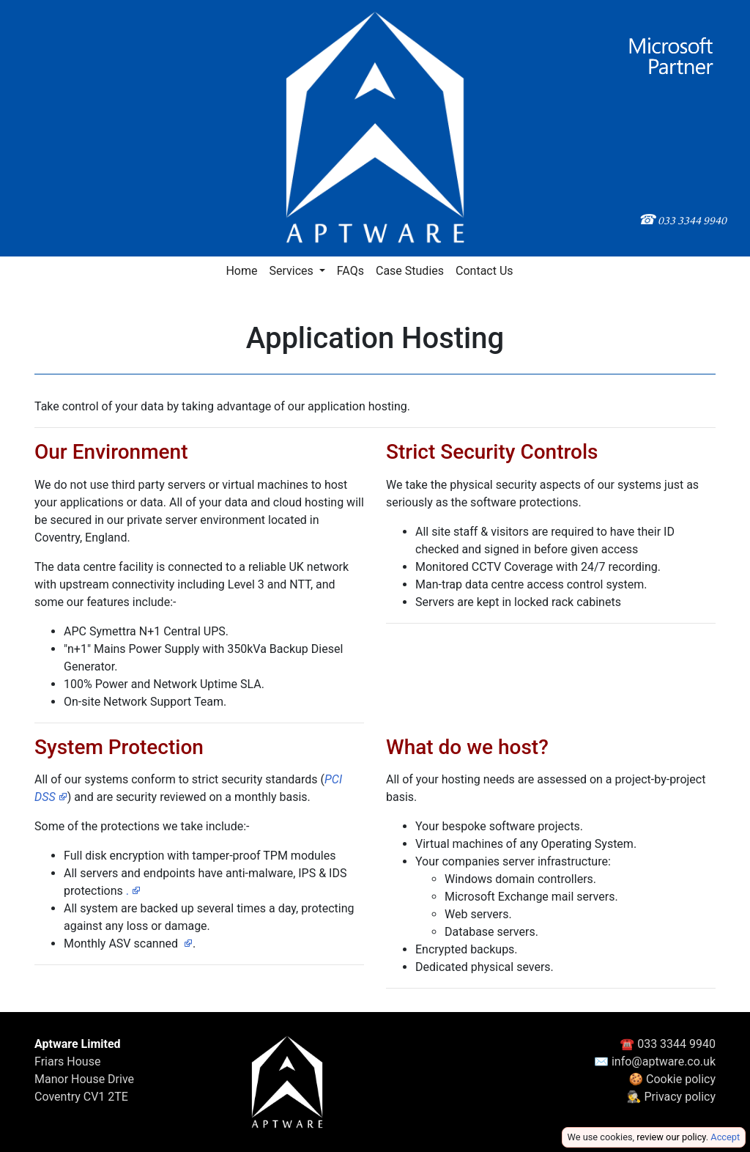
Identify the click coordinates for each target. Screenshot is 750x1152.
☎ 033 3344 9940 (668, 1044)
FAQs (350, 271)
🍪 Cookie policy (672, 1079)
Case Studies (410, 271)
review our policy (670, 1136)
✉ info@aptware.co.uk (655, 1061)
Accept (725, 1136)
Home (241, 271)
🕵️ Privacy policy (671, 1097)
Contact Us (484, 271)
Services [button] (292, 271)
